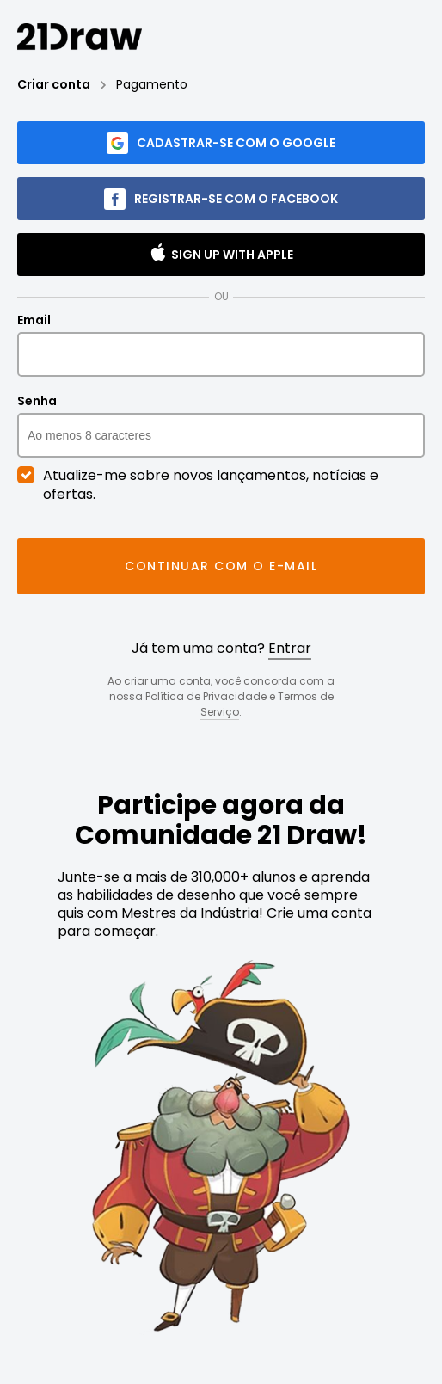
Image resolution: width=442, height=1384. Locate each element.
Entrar (289, 648)
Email (221, 345)
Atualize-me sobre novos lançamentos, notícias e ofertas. (197, 485)
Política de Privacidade (206, 696)
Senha (221, 426)
